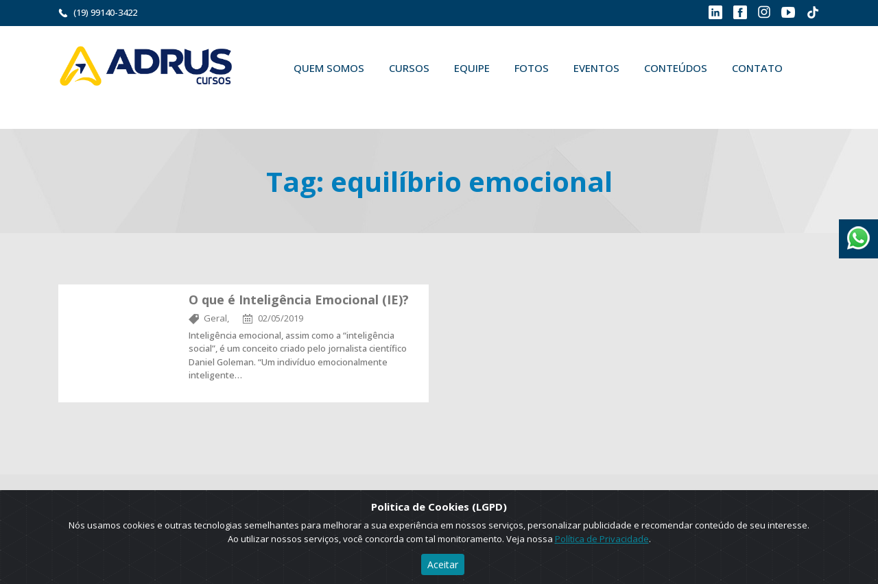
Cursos (409, 68)
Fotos (531, 68)
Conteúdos (675, 68)
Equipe (472, 68)
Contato (757, 68)
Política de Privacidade (602, 539)
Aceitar (442, 564)
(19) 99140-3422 (105, 12)
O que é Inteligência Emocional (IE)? (299, 299)
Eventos (596, 68)
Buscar (301, 100)
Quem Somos (329, 68)
